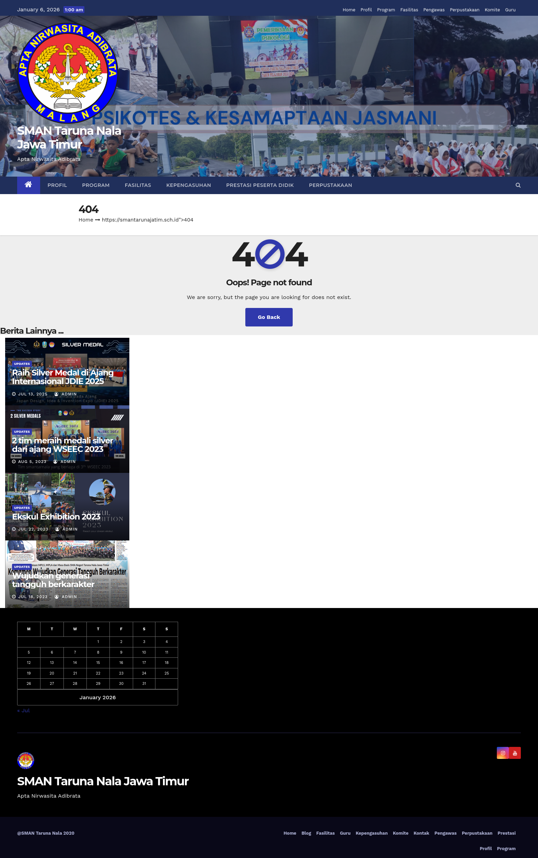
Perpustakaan (464, 9)
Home (349, 9)
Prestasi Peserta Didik (260, 185)
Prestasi (507, 833)
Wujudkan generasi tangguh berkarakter (53, 580)
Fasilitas (409, 9)
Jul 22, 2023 (33, 529)
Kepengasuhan (188, 185)
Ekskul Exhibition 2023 (56, 517)
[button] (518, 185)
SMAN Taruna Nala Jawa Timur (69, 137)
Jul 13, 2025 (33, 394)
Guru (510, 9)
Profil (366, 9)
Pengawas (434, 9)
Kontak (421, 833)
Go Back (269, 317)
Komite (492, 9)
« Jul (23, 710)
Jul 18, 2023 (33, 596)
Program (386, 9)
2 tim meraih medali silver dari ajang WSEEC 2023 (62, 445)
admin (65, 394)
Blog (306, 833)
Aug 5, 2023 (32, 461)
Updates (22, 364)
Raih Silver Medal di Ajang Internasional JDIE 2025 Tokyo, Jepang (63, 381)
